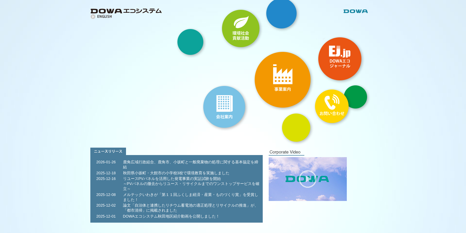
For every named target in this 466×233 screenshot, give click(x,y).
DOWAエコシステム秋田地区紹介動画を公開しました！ (171, 216)
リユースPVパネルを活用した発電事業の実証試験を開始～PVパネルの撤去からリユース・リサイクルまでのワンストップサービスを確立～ (191, 183)
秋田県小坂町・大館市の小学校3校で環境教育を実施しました (176, 173)
